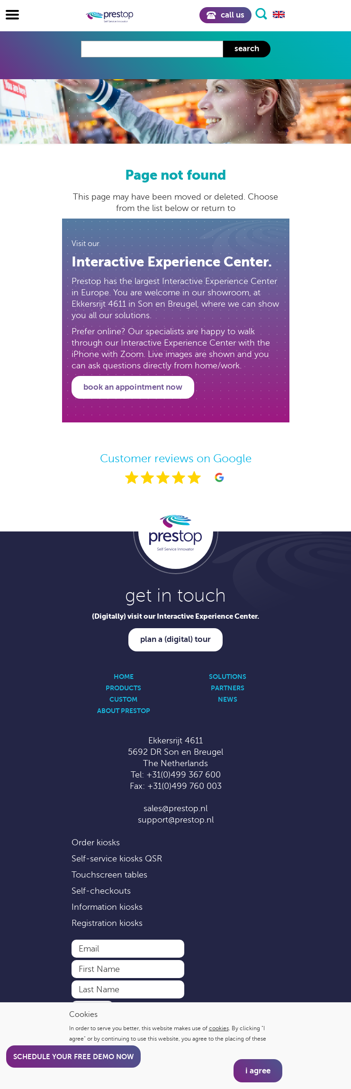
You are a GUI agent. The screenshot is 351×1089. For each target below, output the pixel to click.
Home (124, 676)
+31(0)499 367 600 (183, 774)
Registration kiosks (107, 923)
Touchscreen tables (109, 874)
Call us (225, 14)
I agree (257, 1070)
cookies (219, 1028)
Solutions (227, 676)
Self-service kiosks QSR (117, 858)
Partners (227, 688)
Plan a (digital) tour (175, 639)
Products (123, 688)
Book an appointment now (132, 387)
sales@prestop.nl (175, 808)
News (227, 699)
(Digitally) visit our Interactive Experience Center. (175, 616)
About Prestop (123, 710)
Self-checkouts (101, 891)
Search (246, 48)
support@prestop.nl (176, 819)
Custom (123, 699)
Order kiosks (96, 842)
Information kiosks (107, 907)
